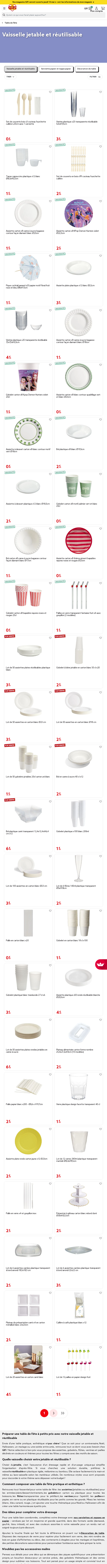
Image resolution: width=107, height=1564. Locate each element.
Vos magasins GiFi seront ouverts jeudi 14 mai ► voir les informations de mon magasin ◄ (53, 2)
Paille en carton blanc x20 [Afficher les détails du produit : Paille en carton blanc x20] (17, 941)
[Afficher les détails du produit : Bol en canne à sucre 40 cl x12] (79, 759)
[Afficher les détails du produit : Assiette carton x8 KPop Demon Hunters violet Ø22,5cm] (79, 213)
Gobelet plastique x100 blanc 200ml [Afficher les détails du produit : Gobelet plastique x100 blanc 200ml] (72, 831)
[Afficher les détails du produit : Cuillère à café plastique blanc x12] (79, 1305)
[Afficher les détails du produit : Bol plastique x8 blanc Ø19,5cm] (79, 432)
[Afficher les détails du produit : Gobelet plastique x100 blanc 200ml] (79, 813)
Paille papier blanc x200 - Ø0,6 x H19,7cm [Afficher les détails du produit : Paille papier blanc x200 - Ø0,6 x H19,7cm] (24, 1104)
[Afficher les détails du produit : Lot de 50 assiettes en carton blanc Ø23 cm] (28, 704)
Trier (8, 77)
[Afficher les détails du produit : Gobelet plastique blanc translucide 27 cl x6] (28, 977)
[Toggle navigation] (4, 8)
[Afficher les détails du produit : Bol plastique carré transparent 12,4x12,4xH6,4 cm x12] (28, 813)
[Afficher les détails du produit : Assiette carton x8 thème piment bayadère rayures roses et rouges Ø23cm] (79, 541)
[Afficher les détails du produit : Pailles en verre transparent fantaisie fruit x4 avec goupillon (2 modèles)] (79, 595)
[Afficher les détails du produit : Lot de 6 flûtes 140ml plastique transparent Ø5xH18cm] (79, 868)
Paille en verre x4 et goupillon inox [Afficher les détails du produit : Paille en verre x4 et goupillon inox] (21, 1213)
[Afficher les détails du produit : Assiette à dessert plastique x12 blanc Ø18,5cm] (28, 486)
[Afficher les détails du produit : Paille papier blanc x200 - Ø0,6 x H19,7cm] (28, 1087)
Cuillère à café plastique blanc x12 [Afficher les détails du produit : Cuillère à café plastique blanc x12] (71, 1323)
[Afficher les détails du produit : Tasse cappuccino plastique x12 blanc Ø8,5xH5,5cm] (28, 158)
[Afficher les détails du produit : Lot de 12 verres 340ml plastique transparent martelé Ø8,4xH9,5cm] (79, 1141)
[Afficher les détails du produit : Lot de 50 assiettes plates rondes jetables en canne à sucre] (28, 1032)
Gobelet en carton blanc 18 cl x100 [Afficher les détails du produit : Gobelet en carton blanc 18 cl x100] (71, 941)
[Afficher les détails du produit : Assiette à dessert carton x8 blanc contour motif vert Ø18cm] (28, 432)
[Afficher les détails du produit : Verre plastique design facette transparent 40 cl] (79, 1087)
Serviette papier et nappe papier (56, 69)
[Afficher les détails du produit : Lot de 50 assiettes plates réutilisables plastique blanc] (28, 650)
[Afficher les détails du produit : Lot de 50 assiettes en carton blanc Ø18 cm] (79, 704)
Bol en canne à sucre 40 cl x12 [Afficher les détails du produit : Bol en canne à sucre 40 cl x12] (69, 777)
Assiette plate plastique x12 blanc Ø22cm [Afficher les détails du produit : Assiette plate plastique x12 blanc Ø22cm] (75, 286)
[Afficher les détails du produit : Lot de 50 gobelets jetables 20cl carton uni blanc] (28, 759)
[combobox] (53, 15)
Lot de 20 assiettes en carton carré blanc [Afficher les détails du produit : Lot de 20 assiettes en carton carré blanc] (24, 1377)
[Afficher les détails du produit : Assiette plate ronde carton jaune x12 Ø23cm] (28, 1141)
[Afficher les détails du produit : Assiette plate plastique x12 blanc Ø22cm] (79, 268)
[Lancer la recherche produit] (4, 15)
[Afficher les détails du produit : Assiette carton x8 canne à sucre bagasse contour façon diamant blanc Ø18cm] (79, 322)
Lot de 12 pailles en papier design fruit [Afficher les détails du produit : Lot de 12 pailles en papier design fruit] (73, 1377)
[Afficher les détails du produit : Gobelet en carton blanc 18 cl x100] (79, 923)
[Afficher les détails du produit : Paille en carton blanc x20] (28, 923)
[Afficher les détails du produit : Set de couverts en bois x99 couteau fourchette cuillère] (79, 158)
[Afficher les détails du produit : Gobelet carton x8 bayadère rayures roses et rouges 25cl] (28, 595)
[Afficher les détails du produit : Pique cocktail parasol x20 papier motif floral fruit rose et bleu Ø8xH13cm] (28, 268)
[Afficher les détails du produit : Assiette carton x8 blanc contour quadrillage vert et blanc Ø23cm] (79, 377)
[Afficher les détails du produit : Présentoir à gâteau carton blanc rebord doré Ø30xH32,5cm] (79, 1196)
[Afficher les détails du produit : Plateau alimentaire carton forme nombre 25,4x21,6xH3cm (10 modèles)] (79, 1032)
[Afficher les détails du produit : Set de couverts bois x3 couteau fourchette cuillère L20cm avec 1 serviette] (28, 104)
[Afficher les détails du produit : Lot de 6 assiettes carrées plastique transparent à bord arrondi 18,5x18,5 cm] (28, 1250)
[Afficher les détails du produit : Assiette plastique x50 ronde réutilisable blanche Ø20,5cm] (79, 977)
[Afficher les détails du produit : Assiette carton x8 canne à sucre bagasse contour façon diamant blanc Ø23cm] (28, 213)
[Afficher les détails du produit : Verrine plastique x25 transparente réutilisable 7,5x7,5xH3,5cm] (28, 322)
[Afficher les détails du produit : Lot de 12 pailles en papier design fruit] (79, 1359)
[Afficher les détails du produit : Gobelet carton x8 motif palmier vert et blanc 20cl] (79, 486)
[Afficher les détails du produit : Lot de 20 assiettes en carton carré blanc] (28, 1359)
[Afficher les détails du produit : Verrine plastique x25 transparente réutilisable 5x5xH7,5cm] (79, 104)
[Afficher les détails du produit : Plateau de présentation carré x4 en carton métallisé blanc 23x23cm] (28, 1305)
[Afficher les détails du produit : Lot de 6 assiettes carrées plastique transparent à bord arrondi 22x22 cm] (79, 1250)
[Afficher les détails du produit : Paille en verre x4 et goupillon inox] (28, 1196)
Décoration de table (86, 69)
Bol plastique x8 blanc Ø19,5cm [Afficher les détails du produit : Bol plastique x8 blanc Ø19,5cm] (70, 449)
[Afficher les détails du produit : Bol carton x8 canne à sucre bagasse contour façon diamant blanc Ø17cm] (28, 541)
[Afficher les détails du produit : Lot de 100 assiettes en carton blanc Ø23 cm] (28, 868)
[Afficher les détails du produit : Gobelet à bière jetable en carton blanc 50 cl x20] (79, 650)
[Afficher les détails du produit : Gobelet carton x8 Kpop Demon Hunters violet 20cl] (28, 377)
